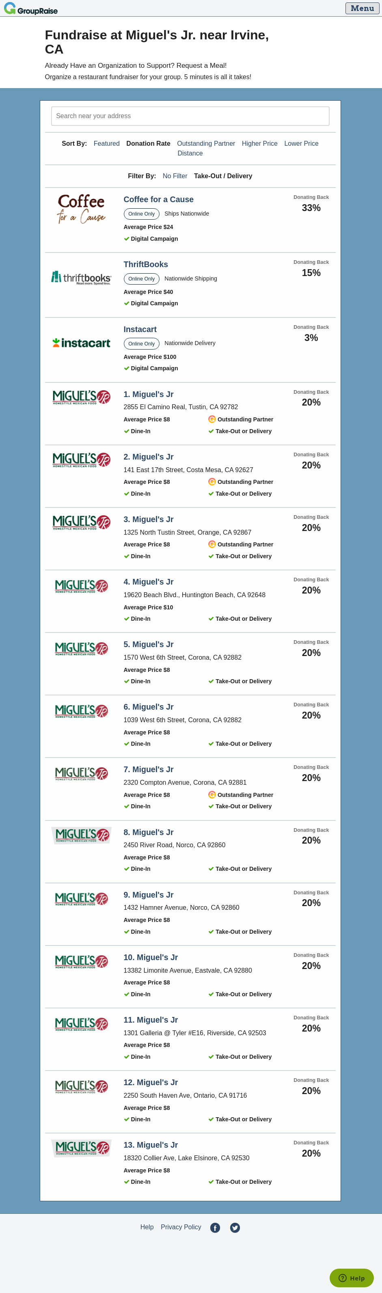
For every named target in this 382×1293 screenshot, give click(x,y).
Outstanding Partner (206, 143)
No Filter (175, 176)
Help (147, 1227)
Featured (107, 143)
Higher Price (260, 143)
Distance (190, 153)
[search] (190, 116)
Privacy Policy (181, 1227)
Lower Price (301, 143)
